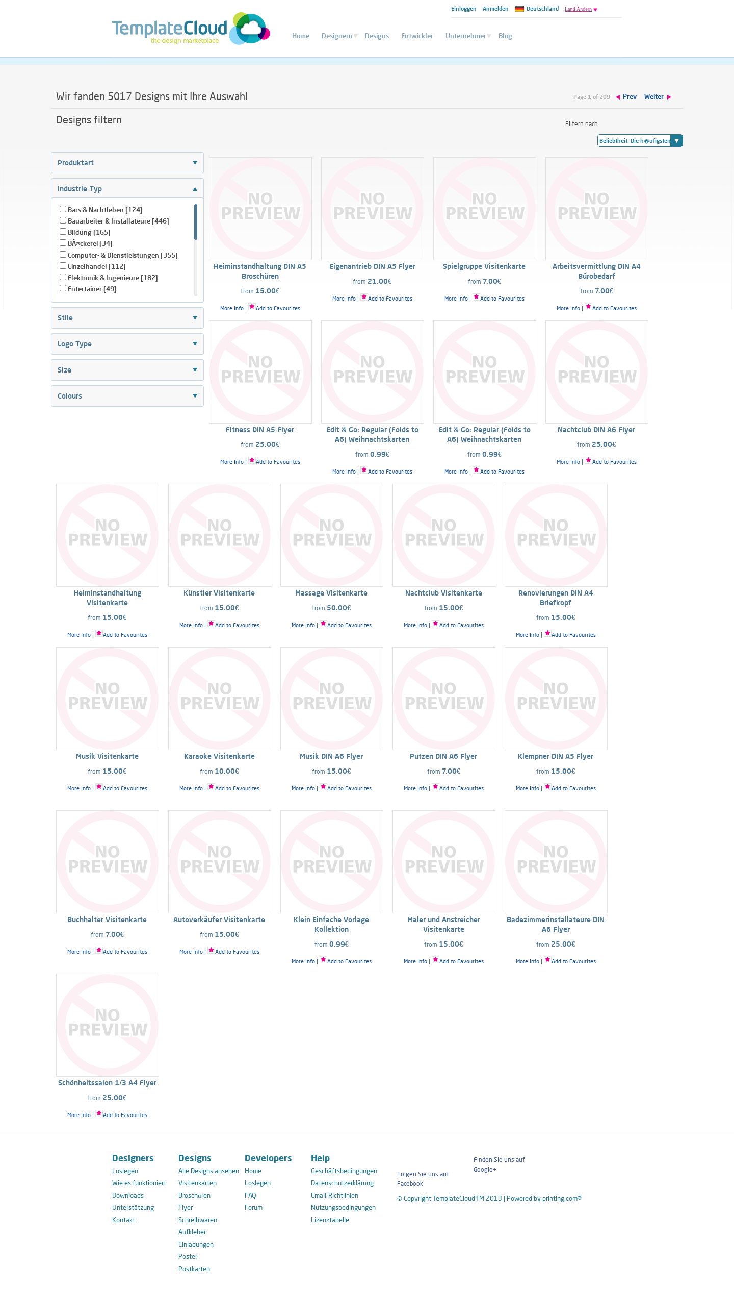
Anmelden (496, 9)
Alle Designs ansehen (208, 1171)
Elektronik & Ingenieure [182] (113, 278)
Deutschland (537, 9)
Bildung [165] (89, 232)
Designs (377, 36)
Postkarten (194, 1268)
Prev (630, 96)
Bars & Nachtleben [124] (105, 210)
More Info (232, 308)
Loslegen (125, 1171)
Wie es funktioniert (139, 1183)
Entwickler (417, 36)
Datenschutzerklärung (341, 1183)
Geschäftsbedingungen (341, 1171)
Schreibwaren (197, 1219)
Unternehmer (465, 36)
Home (300, 36)
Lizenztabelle (330, 1219)
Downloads (128, 1195)
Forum (254, 1207)
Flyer (185, 1207)
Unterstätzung (133, 1207)
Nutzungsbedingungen (341, 1207)
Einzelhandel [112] (97, 266)
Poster (187, 1256)
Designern (337, 36)
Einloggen (464, 9)
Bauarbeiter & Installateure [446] (118, 221)
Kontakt (123, 1219)
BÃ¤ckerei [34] (90, 243)
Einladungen (196, 1244)
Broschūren (194, 1195)
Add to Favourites (274, 308)
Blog (505, 36)
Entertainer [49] (92, 289)
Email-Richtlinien (334, 1195)
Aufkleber (192, 1232)
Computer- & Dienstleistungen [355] (123, 255)
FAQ (250, 1195)
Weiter (654, 96)
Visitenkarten (197, 1183)
